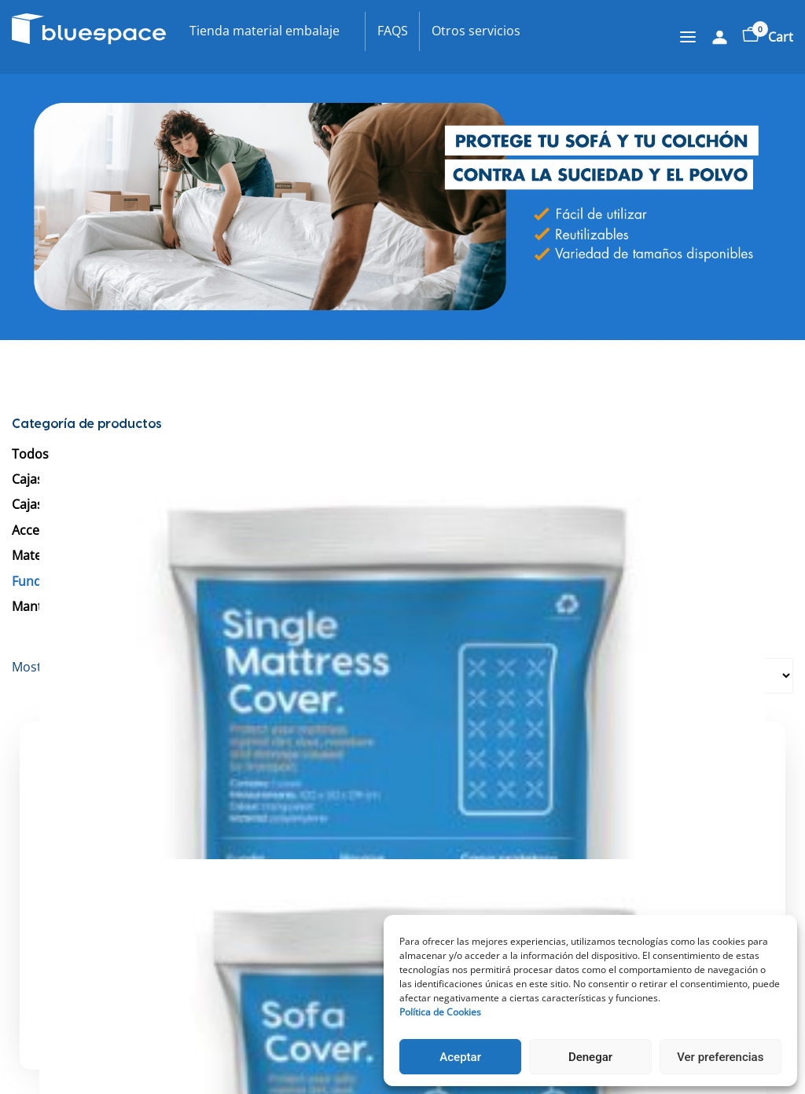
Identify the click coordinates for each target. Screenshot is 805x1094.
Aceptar (460, 1057)
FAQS (392, 30)
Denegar (590, 1057)
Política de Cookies (440, 1012)
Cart (767, 36)
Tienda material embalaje (264, 30)
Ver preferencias (720, 1057)
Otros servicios (476, 30)
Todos (30, 454)
